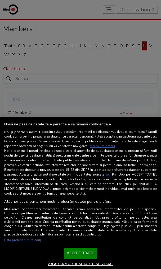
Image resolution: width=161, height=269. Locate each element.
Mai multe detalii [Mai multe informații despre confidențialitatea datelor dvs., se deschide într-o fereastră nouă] (102, 146)
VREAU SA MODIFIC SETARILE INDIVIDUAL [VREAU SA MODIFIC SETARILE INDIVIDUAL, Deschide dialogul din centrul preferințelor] (80, 264)
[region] (80, 193)
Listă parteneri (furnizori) (22, 240)
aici (107, 174)
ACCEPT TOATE (80, 253)
